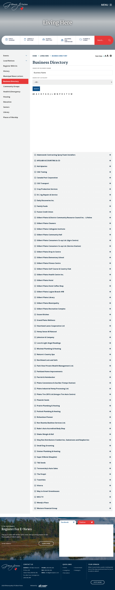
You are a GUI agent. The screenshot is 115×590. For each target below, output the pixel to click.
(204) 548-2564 (46, 570)
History (6, 71)
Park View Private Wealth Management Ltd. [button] (54, 366)
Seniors (6, 107)
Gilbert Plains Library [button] (44, 297)
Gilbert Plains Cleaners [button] (45, 223)
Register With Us (10, 66)
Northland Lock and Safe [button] (46, 360)
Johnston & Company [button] (44, 337)
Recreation (66, 573)
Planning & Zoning (85, 39)
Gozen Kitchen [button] (41, 314)
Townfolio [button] (40, 480)
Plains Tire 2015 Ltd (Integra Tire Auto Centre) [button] (54, 394)
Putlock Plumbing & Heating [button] (47, 411)
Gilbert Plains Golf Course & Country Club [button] (52, 269)
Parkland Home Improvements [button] (48, 371)
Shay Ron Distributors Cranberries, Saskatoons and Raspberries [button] (61, 440)
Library (6, 112)
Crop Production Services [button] (46, 189)
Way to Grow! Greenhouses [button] (46, 491)
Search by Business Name (42, 68)
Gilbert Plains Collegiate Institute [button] (49, 229)
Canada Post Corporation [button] (46, 178)
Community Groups (11, 86)
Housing (6, 97)
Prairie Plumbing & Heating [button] (47, 406)
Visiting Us (77, 570)
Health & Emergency (11, 91)
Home (65, 567)
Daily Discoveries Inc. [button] (44, 200)
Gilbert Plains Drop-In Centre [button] (47, 252)
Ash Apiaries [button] (40, 166)
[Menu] (106, 5)
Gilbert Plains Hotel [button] (43, 280)
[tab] (73, 155)
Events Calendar (10, 39)
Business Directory (11, 81)
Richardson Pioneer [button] (43, 417)
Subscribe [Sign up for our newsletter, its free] (46, 543)
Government (78, 567)
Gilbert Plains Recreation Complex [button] (49, 309)
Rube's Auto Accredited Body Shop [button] (49, 428)
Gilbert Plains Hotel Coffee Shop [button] (49, 286)
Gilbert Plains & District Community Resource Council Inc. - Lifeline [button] (63, 217)
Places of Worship (10, 117)
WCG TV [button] (38, 497)
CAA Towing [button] (40, 172)
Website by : (38, 586)
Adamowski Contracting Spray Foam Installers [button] (54, 155)
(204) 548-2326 (47, 567)
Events (6, 56)
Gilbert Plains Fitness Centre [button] (47, 263)
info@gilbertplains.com (50, 572)
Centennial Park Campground (67, 40)
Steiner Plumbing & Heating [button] (47, 451)
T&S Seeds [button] (40, 463)
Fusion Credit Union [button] (43, 212)
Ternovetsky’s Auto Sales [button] (46, 468)
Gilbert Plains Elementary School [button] (49, 257)
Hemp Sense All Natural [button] (45, 331)
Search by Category (40, 78)
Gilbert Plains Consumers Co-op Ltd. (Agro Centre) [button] (56, 240)
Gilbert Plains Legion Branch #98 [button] (49, 292)
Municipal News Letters (13, 76)
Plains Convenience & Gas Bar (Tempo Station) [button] (54, 383)
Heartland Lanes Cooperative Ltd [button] (49, 326)
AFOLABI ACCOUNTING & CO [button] (47, 160)
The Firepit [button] (40, 474)
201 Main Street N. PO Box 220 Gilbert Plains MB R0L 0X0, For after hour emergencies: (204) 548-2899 (31, 572)
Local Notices (8, 61)
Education (7, 102)
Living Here (44, 56)
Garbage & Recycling (29, 39)
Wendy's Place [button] (41, 502)
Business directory (47, 39)
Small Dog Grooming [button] (44, 445)
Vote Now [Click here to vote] (98, 582)
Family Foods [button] (41, 206)
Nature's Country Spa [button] (44, 354)
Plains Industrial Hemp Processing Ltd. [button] (51, 388)
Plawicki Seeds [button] (41, 400)
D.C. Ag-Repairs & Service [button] (46, 195)
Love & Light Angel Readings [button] (47, 343)
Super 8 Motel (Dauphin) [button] (45, 457)
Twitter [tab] (86, 522)
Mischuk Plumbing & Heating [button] (47, 349)
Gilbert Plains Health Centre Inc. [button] (49, 274)
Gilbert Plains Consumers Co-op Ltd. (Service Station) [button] (57, 246)
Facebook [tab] (67, 522)
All (34, 94)
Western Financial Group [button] (45, 508)
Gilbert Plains (15, 6)
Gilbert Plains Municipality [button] (46, 303)
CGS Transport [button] (41, 183)
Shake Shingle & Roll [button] (44, 434)
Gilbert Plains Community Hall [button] (48, 235)
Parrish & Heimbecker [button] (44, 377)
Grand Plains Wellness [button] (44, 320)
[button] (26, 55)
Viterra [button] (38, 485)
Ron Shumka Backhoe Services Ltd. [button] (49, 423)
